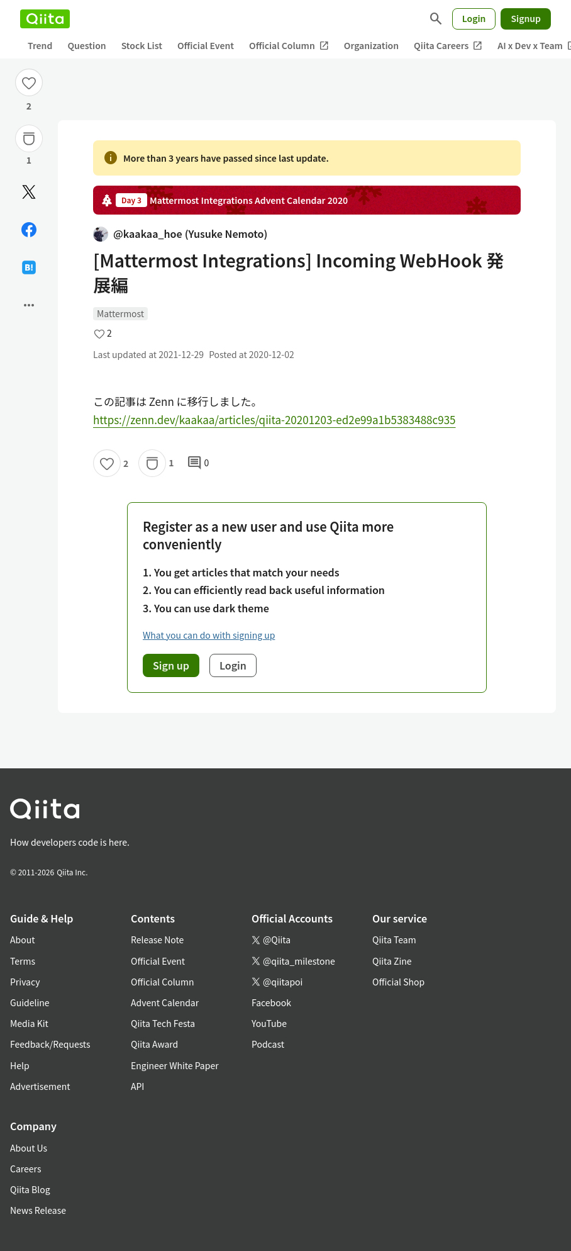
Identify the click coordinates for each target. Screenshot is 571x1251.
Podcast (268, 1044)
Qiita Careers (448, 45)
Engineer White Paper (175, 1065)
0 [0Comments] (198, 463)
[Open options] (29, 305)
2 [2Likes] (28, 105)
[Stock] (29, 138)
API (137, 1086)
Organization (371, 45)
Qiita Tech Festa (163, 1023)
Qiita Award (154, 1044)
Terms (22, 961)
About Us (28, 1148)
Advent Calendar (165, 1002)
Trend (40, 45)
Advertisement (40, 1086)
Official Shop (398, 981)
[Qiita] (45, 18)
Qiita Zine (392, 961)
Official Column (289, 45)
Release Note (157, 939)
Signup (526, 18)
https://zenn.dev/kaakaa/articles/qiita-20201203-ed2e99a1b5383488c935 (274, 419)
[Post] (29, 192)
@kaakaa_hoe (180, 234)
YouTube (269, 1023)
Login (474, 18)
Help (20, 1065)
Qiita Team (394, 939)
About (22, 939)
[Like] (29, 82)
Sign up (171, 665)
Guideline (30, 1002)
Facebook (271, 1002)
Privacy (25, 981)
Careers (25, 1168)
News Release (38, 1210)
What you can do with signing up (209, 635)
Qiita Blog (30, 1189)
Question (86, 45)
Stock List (141, 45)
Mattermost (120, 313)
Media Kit (29, 1023)
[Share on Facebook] (29, 230)
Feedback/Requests (50, 1044)
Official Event (205, 45)
